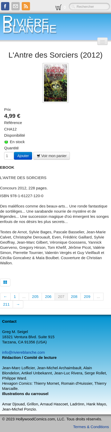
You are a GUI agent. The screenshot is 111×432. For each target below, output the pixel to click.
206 (48, 296)
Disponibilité (14, 135)
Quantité (11, 148)
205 (35, 296)
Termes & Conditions (91, 427)
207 (61, 296)
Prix (7, 109)
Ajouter (23, 156)
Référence (13, 122)
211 (6, 304)
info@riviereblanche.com (23, 352)
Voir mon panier (52, 156)
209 (87, 296)
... (24, 296)
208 (74, 296)
